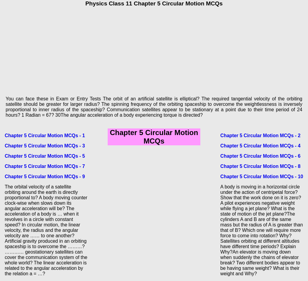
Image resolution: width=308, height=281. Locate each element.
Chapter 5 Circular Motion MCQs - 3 (45, 145)
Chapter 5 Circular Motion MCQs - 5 (45, 156)
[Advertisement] (154, 49)
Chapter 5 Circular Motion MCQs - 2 (260, 135)
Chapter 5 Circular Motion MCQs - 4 (260, 145)
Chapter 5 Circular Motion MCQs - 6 (260, 156)
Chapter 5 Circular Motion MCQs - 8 (260, 166)
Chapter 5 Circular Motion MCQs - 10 (261, 176)
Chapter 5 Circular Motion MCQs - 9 (45, 176)
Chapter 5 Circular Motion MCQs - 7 (45, 166)
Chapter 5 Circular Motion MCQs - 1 (45, 135)
